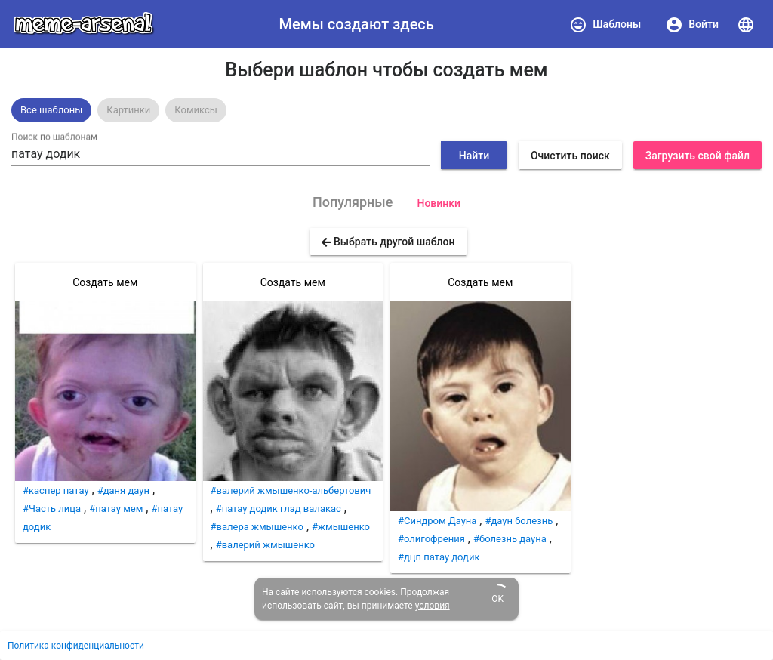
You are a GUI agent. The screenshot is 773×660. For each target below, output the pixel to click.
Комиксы (195, 110)
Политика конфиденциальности (76, 645)
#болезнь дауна (510, 538)
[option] (51, 110)
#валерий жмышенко (265, 545)
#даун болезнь (519, 520)
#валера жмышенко (257, 526)
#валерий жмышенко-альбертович (291, 490)
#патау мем (116, 508)
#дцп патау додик (438, 557)
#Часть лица (52, 508)
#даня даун (123, 490)
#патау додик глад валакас (278, 508)
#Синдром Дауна (437, 520)
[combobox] (220, 154)
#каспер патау (56, 490)
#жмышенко (341, 526)
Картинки (128, 110)
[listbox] (386, 110)
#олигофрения (431, 538)
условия (432, 605)
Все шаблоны (51, 110)
